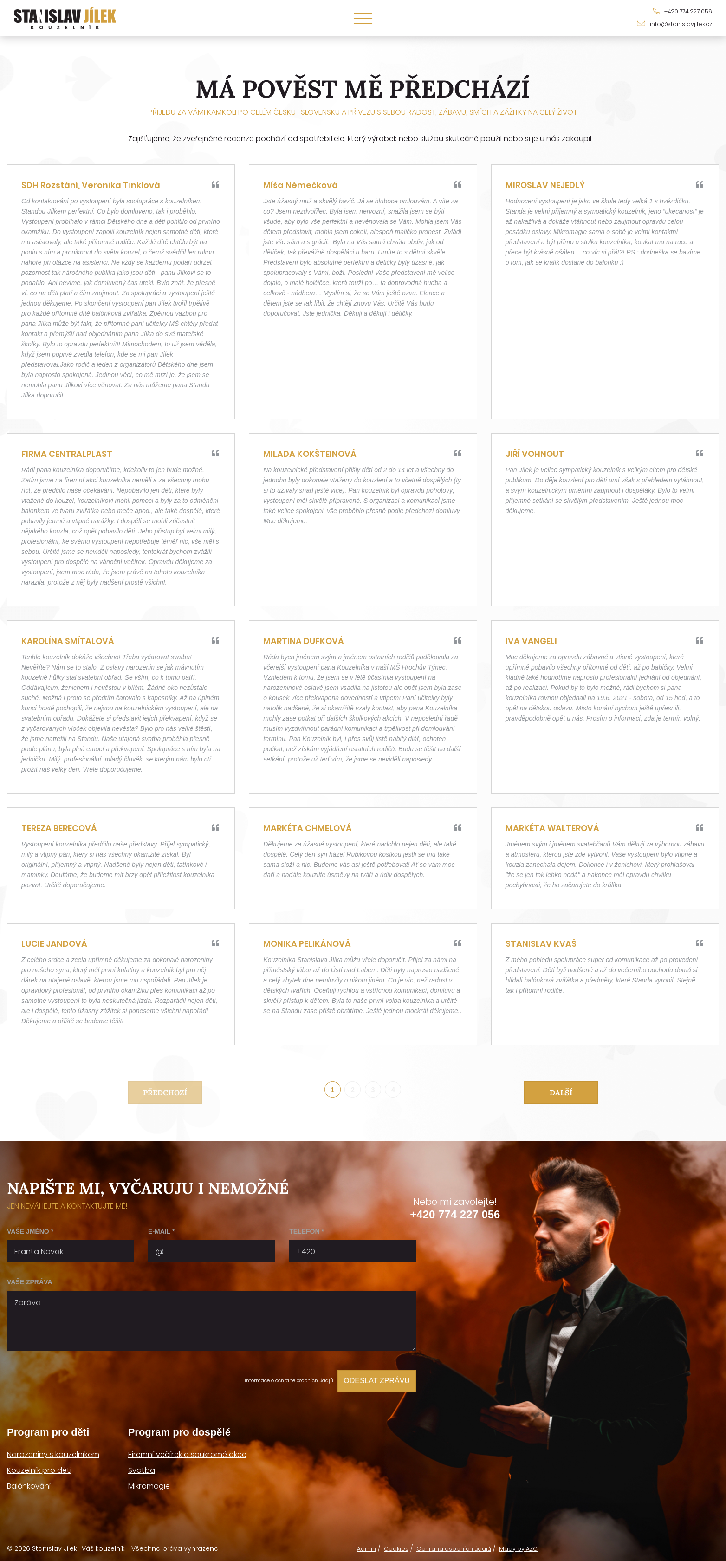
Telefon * (306, 1234)
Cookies (381, 1545)
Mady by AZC (516, 1545)
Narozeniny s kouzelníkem (53, 1451)
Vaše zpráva (29, 1285)
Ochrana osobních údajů (444, 1545)
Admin (349, 1545)
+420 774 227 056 (455, 1217)
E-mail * (161, 1234)
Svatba (141, 1467)
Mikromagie (149, 1483)
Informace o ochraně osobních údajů (262, 1381)
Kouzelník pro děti (39, 1467)
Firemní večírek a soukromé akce (187, 1451)
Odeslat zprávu (372, 1380)
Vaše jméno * (30, 1234)
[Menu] (363, 18)
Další (561, 1093)
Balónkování (29, 1483)
